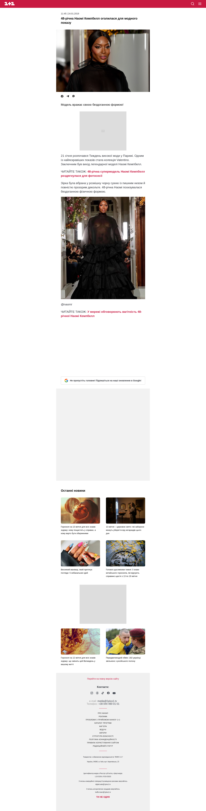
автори (103, 733)
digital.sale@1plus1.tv (102, 784)
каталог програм (103, 723)
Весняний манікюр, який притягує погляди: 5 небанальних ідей (76, 571)
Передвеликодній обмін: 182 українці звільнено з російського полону (123, 659)
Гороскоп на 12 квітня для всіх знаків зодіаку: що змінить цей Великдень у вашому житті (78, 661)
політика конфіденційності (103, 739)
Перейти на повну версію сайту (103, 679)
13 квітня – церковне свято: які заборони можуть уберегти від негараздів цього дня (125, 530)
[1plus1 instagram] (92, 693)
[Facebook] (62, 96)
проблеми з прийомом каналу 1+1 (103, 720)
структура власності (103, 736)
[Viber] (73, 96)
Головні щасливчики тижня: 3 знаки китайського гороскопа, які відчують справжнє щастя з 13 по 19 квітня (122, 572)
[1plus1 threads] (97, 693)
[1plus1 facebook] (108, 693)
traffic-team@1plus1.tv (103, 792)
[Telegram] (67, 96)
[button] (199, 4)
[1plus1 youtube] (114, 693)
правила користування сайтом (103, 743)
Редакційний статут (103, 746)
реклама (103, 716)
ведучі (103, 730)
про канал (103, 713)
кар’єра (103, 726)
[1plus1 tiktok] (103, 693)
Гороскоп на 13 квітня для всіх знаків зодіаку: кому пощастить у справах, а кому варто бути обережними (78, 530)
